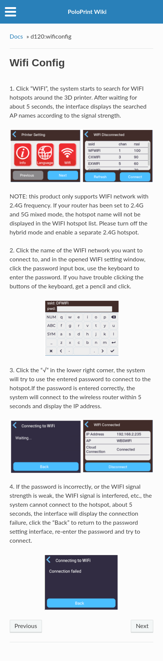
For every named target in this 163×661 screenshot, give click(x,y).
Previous (26, 625)
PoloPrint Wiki (87, 11)
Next (142, 625)
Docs (16, 36)
